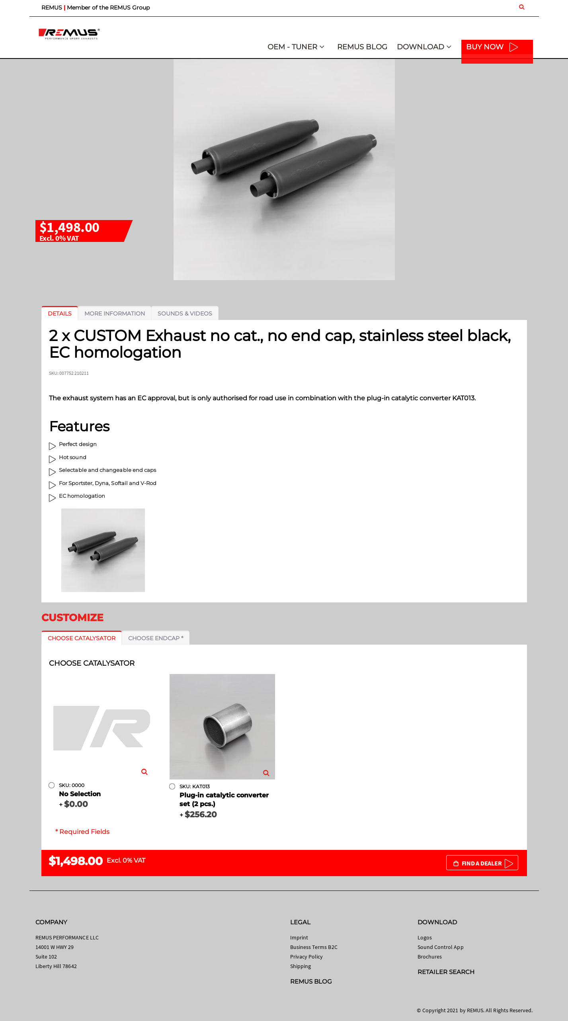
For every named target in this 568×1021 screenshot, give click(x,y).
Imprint (299, 937)
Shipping (300, 966)
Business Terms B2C (314, 947)
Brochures (430, 956)
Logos (425, 937)
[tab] (59, 313)
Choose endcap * (155, 638)
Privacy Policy (306, 956)
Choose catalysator (81, 638)
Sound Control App (441, 947)
